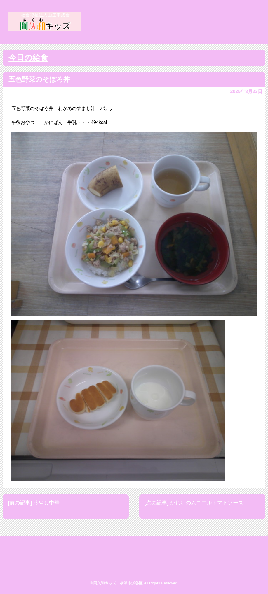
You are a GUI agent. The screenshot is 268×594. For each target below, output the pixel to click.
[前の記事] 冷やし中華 (34, 503)
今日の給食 (28, 57)
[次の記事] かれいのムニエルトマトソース (194, 503)
